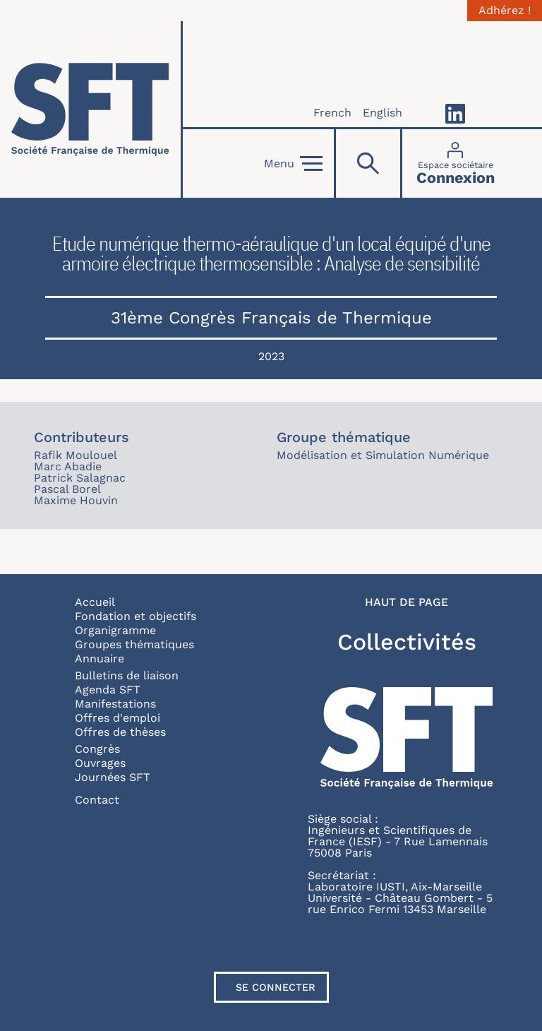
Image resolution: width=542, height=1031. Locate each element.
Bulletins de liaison (127, 675)
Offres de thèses (120, 732)
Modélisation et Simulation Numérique (383, 455)
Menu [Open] (293, 164)
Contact (97, 799)
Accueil (95, 602)
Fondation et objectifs (135, 616)
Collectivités (406, 642)
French (332, 112)
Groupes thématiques (134, 644)
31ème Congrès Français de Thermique (271, 318)
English (382, 112)
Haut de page (406, 602)
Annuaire (99, 658)
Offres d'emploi (117, 718)
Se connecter (275, 987)
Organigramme (115, 630)
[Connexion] (455, 163)
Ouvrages (100, 763)
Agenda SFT (107, 689)
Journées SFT (112, 777)
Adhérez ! (504, 10)
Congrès (97, 749)
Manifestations (115, 703)
